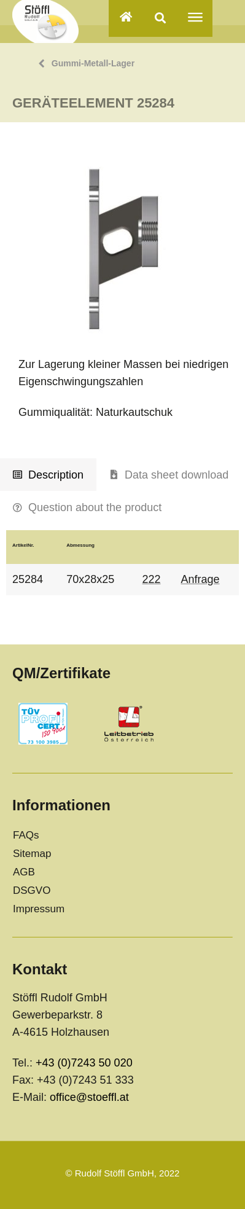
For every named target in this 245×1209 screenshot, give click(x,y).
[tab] (48, 474)
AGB (24, 872)
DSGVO (31, 890)
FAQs (26, 835)
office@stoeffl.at (89, 1097)
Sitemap (32, 853)
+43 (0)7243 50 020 (84, 1063)
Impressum (38, 909)
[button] (160, 17)
